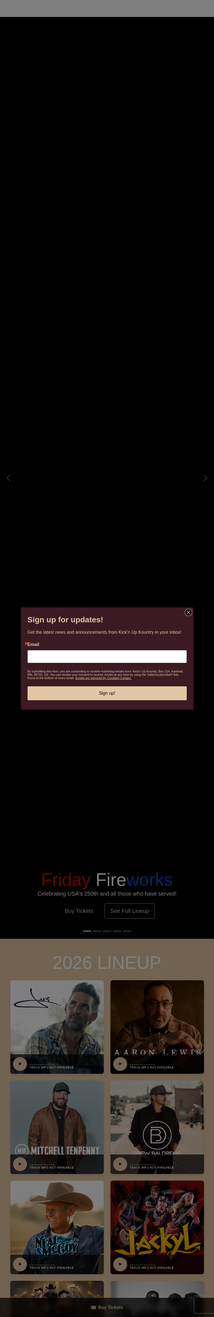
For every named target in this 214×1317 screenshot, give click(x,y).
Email (34, 644)
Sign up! (107, 693)
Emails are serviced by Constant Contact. (103, 678)
